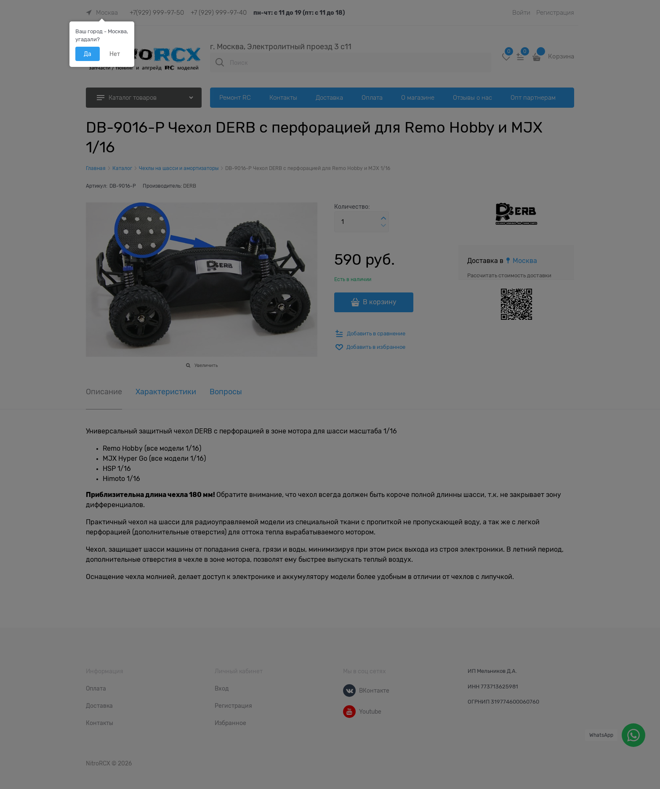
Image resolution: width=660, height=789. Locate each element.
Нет (114, 53)
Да (87, 53)
